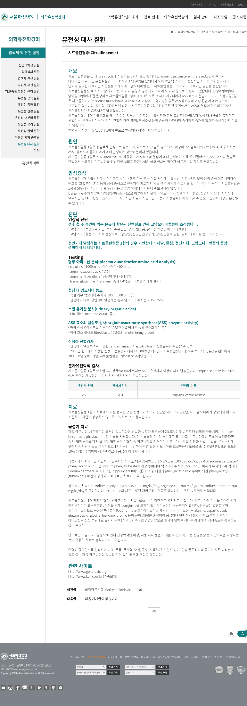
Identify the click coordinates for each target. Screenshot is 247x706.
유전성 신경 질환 (29, 111)
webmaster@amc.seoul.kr (26, 669)
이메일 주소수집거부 (212, 657)
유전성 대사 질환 (237, 31)
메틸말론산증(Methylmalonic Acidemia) (113, 589)
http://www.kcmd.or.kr (85, 576)
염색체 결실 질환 (29, 78)
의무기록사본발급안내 (169, 657)
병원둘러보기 (227, 4)
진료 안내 (151, 17)
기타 (37, 150)
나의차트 (211, 4)
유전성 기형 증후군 (27, 137)
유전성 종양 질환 (29, 104)
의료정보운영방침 (129, 657)
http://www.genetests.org (87, 571)
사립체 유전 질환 (29, 85)
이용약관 (112, 657)
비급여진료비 (148, 657)
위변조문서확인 (191, 657)
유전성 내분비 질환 (27, 117)
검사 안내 (201, 17)
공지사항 (240, 17)
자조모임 (221, 17)
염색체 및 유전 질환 (211, 31)
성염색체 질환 (31, 71)
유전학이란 (31, 163)
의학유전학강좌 (176, 17)
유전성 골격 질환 (29, 124)
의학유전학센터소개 (123, 17)
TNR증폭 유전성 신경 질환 (22, 91)
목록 (154, 611)
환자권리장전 (77, 657)
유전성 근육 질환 (29, 98)
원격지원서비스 (234, 657)
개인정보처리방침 (96, 657)
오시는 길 (242, 4)
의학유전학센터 (53, 17)
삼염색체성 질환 (29, 65)
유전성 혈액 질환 (29, 131)
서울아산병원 (196, 4)
